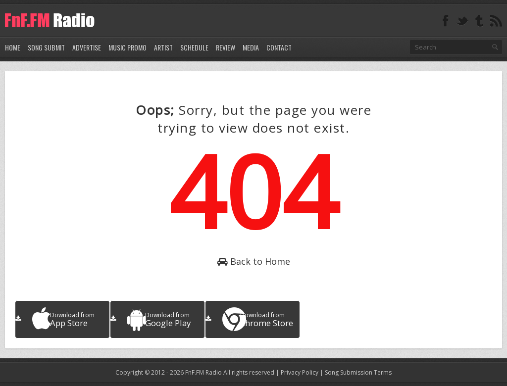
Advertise (86, 47)
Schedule (194, 47)
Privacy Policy (299, 372)
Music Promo (127, 47)
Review (225, 47)
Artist (163, 47)
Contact (279, 47)
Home (12, 47)
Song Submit (46, 47)
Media (251, 47)
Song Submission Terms (358, 372)
